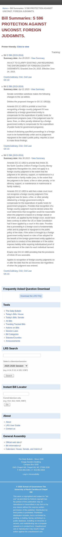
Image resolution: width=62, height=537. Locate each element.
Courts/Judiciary (11, 77)
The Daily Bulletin (13, 311)
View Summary (37, 58)
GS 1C (7, 80)
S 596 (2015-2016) (15, 55)
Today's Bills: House (14, 314)
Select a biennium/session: (15, 361)
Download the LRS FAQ (31, 296)
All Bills (9, 321)
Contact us (10, 429)
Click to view (23, 47)
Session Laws (12, 331)
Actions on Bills (12, 328)
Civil (21, 77)
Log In (25, 474)
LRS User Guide (13, 425)
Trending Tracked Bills (15, 324)
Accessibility (34, 474)
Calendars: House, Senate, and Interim (24, 449)
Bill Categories (12, 334)
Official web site (14, 442)
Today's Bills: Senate (15, 317)
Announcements (13, 341)
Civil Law (28, 77)
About (8, 422)
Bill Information (13, 445)
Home (5, 8)
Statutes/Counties (13, 338)
